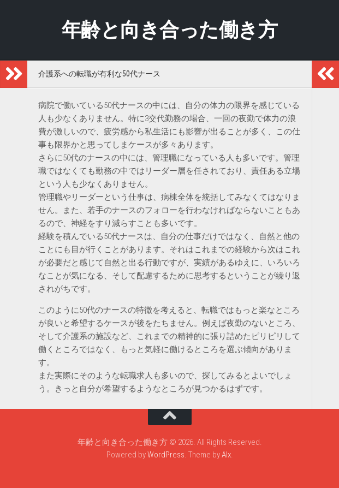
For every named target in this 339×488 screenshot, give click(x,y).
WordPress (166, 455)
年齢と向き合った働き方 (170, 29)
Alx (226, 455)
